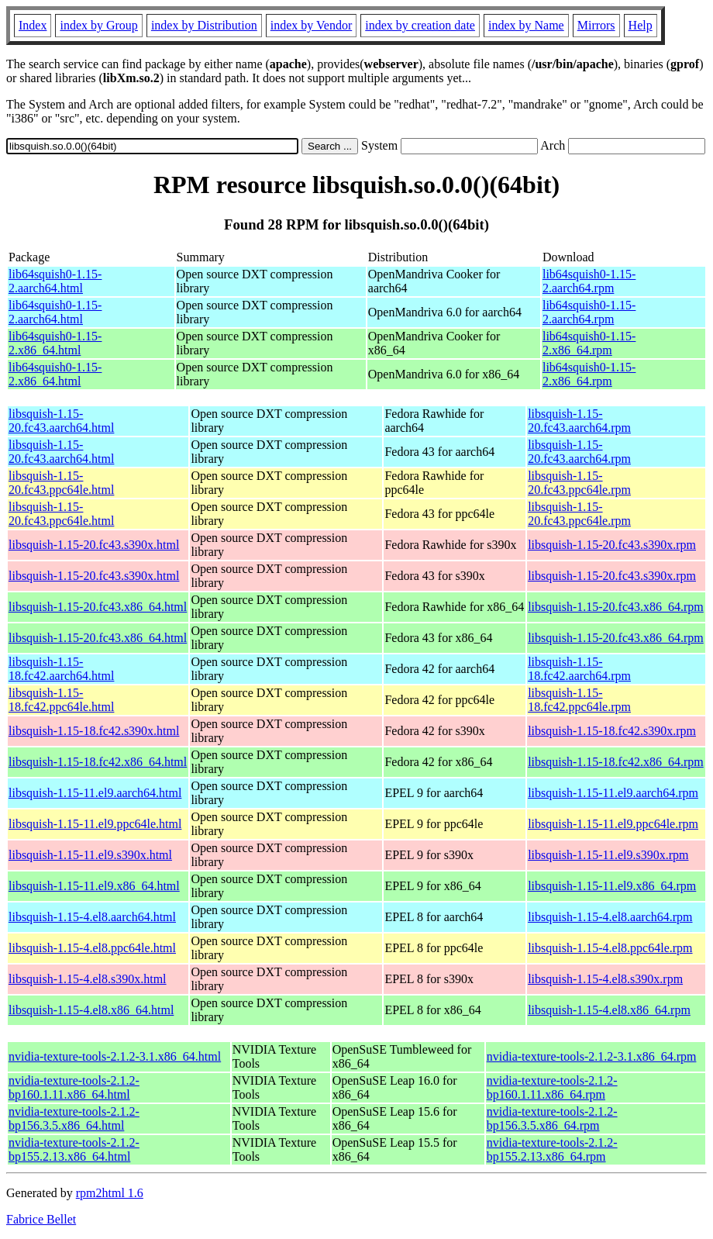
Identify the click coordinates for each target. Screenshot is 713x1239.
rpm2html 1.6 (109, 1192)
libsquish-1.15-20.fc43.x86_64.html (98, 606)
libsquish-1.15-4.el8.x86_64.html (91, 1009)
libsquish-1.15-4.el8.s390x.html (88, 978)
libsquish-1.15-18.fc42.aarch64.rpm (579, 668)
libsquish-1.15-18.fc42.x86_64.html (98, 761)
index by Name (526, 25)
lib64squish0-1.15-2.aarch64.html (55, 281)
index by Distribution (204, 25)
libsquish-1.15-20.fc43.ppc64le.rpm (579, 482)
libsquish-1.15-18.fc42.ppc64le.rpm (579, 699)
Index (32, 25)
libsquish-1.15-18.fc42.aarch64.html (61, 668)
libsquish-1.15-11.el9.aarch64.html (95, 792)
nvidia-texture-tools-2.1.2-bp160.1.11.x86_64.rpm (552, 1087)
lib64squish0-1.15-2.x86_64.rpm (589, 343)
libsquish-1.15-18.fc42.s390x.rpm (612, 730)
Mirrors (596, 25)
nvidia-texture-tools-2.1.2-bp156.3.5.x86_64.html (74, 1118)
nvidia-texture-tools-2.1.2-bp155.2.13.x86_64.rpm (552, 1149)
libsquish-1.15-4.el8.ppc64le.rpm (610, 947)
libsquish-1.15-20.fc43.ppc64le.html (61, 482)
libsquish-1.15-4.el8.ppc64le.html (92, 947)
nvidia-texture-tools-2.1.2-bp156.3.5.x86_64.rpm (552, 1118)
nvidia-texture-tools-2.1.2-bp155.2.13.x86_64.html (74, 1149)
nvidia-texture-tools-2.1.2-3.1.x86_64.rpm (592, 1056)
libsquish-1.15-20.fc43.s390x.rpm (612, 544)
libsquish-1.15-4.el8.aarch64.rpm (610, 916)
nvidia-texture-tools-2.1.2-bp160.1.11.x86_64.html (74, 1087)
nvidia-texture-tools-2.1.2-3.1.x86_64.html (115, 1056)
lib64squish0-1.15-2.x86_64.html (55, 343)
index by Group (98, 25)
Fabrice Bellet (41, 1219)
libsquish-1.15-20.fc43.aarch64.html (61, 420)
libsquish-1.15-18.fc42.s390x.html (94, 730)
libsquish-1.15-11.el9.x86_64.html (94, 885)
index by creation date (420, 25)
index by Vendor (311, 25)
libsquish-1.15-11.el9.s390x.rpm (608, 854)
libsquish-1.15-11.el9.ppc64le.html (95, 823)
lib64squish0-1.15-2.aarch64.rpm (589, 281)
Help (641, 25)
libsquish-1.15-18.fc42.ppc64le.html (61, 699)
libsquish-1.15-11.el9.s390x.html (90, 854)
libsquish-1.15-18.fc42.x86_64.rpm (616, 761)
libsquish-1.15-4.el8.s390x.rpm (605, 978)
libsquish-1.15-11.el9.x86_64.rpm (612, 885)
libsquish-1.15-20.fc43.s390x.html (94, 544)
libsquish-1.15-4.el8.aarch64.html (92, 916)
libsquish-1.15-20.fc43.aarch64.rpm (579, 420)
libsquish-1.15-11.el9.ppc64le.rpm (613, 823)
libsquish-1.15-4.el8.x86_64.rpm (609, 1009)
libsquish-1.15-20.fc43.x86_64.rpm (616, 606)
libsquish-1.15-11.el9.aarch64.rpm (613, 792)
